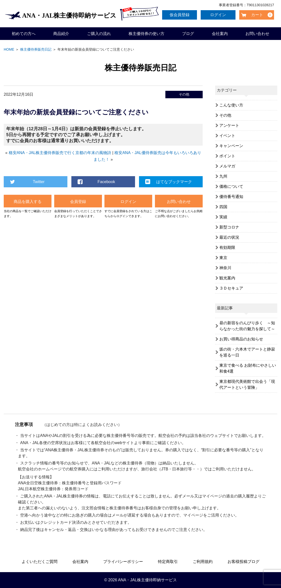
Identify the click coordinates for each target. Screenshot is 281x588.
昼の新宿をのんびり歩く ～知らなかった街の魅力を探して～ (247, 326)
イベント (227, 135)
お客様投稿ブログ (243, 561)
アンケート (229, 125)
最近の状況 (229, 237)
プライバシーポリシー (123, 561)
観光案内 (227, 278)
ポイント (227, 156)
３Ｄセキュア (231, 288)
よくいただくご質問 (39, 561)
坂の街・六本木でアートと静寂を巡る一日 (247, 352)
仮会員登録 (180, 15)
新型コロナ (229, 227)
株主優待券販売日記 (35, 49)
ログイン (219, 15)
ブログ (188, 34)
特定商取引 (168, 561)
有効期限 (227, 247)
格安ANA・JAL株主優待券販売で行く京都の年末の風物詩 (60, 153)
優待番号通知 (231, 197)
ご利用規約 (203, 561)
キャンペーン (231, 146)
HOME (9, 49)
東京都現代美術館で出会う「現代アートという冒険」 (247, 384)
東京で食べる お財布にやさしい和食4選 (247, 368)
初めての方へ (24, 34)
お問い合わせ (257, 34)
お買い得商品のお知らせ (241, 339)
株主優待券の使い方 (146, 34)
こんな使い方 (231, 105)
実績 (223, 217)
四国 (223, 207)
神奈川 (225, 268)
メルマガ (227, 166)
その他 (184, 94)
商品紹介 (61, 34)
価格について (231, 186)
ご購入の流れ (99, 34)
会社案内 (220, 34)
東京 (223, 258)
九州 (223, 176)
